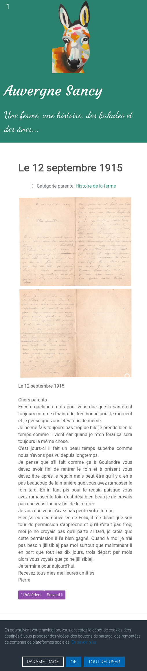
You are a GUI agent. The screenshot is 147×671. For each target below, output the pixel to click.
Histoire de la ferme (96, 186)
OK (74, 661)
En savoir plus (83, 642)
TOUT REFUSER (104, 661)
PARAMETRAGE (43, 661)
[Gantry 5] (73, 36)
